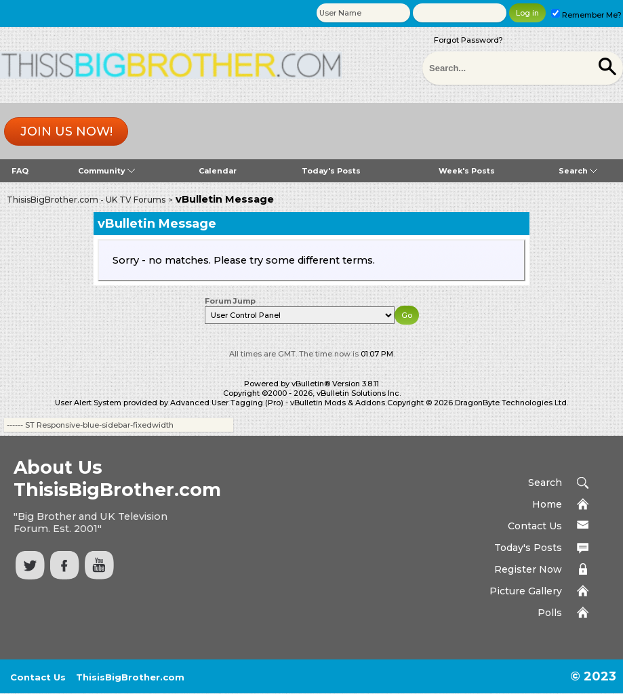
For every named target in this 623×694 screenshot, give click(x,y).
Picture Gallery (525, 591)
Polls (550, 613)
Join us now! (66, 131)
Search (578, 171)
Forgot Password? (468, 40)
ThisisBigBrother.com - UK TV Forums (86, 200)
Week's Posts (467, 171)
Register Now (528, 569)
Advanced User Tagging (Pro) (226, 402)
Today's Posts (331, 171)
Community (106, 171)
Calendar (218, 171)
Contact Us (535, 526)
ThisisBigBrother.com (130, 677)
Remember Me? (586, 15)
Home (547, 504)
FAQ (20, 171)
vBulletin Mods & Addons (337, 402)
